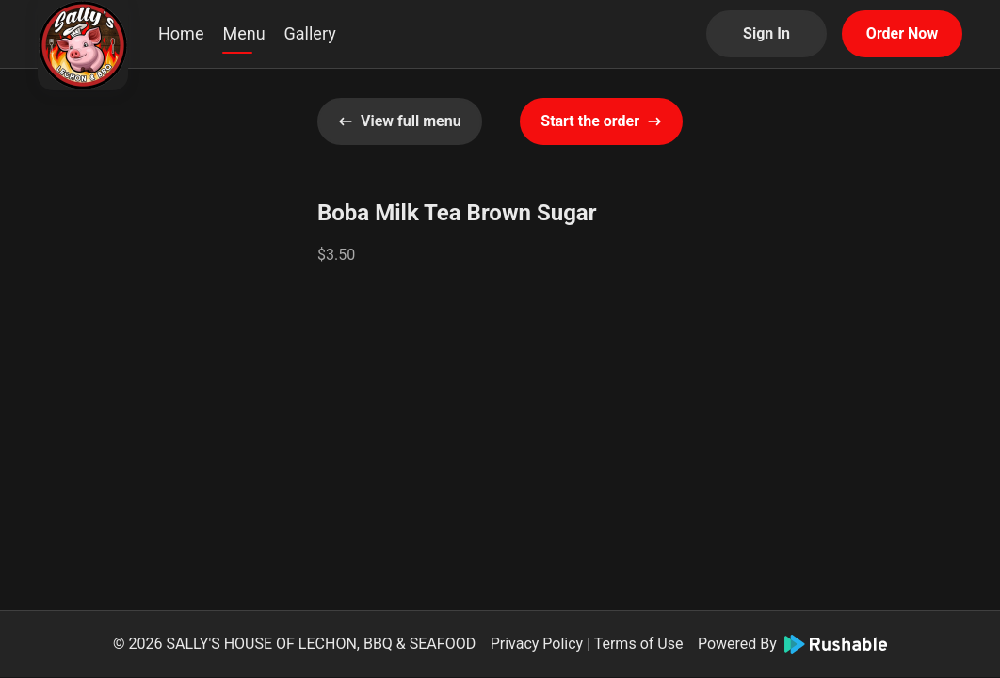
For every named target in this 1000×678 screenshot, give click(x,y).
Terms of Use (639, 644)
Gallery (310, 33)
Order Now (902, 33)
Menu (243, 33)
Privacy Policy (537, 644)
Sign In (766, 33)
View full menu (399, 121)
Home (180, 33)
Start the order (601, 121)
